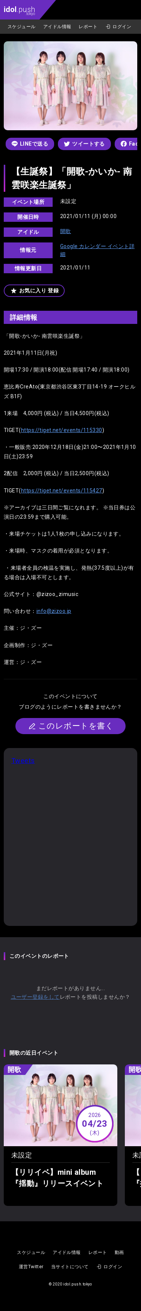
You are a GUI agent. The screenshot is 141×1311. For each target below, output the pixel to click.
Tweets (23, 761)
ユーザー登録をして (35, 997)
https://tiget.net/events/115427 (61, 491)
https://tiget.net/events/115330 (61, 430)
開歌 (65, 231)
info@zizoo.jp (53, 611)
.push (19, 10)
